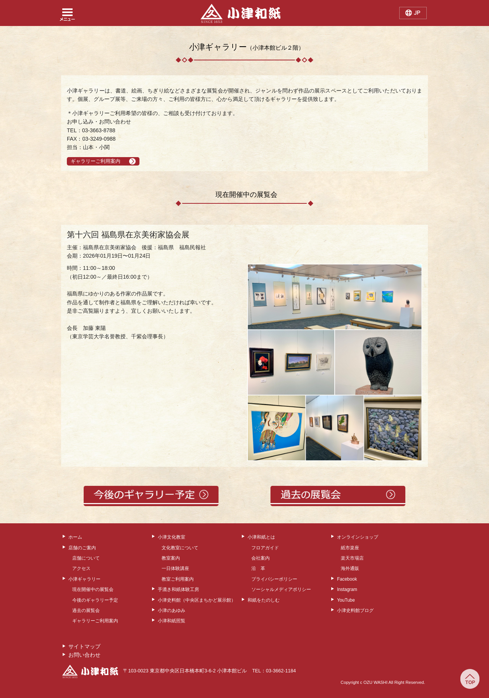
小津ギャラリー (84, 579)
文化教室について (180, 547)
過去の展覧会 (86, 610)
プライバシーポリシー (274, 579)
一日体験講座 (175, 568)
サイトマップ (84, 646)
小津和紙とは (261, 537)
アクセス (81, 568)
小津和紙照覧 (171, 620)
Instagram (347, 589)
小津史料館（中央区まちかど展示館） (197, 600)
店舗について (86, 558)
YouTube (346, 600)
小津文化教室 (171, 537)
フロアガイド (265, 547)
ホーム (75, 537)
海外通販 (350, 568)
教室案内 (171, 558)
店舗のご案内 (82, 547)
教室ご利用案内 (178, 579)
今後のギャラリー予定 (95, 600)
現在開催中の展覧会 (92, 589)
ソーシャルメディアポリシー (281, 589)
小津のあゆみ (171, 610)
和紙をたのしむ (264, 600)
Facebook (347, 579)
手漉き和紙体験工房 (178, 589)
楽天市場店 (352, 558)
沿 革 (258, 568)
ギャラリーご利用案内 (95, 161)
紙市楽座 (350, 547)
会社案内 (260, 558)
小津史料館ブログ (355, 610)
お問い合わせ (84, 655)
